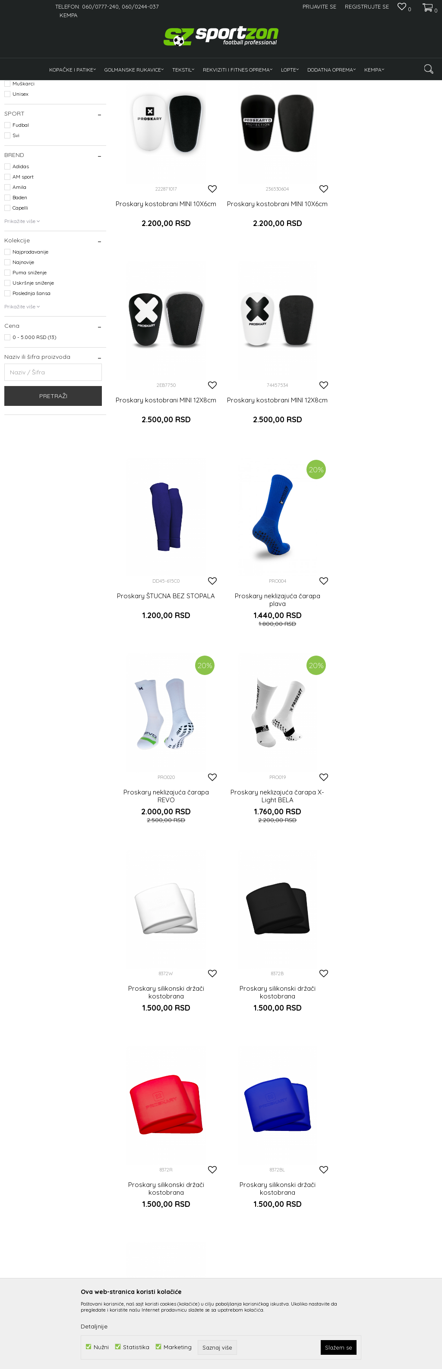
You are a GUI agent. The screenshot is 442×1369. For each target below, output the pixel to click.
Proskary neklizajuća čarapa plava (386, 482)
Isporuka (273, 1259)
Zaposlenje (130, 1271)
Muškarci (24, 163)
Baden (20, 277)
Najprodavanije (30, 332)
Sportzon (14, 85)
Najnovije (23, 342)
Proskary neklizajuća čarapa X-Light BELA (276, 676)
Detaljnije (94, 1326)
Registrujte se (367, 6)
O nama (126, 1259)
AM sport (23, 257)
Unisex (20, 174)
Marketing (178, 1347)
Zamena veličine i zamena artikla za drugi (294, 1275)
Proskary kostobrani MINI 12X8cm (387, 283)
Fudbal (21, 205)
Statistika (136, 1347)
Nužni (101, 1347)
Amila (19, 267)
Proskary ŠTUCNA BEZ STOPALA (276, 478)
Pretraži (53, 476)
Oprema (18, 135)
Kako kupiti (204, 1265)
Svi (16, 215)
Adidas (21, 246)
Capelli (20, 288)
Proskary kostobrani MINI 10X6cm (166, 283)
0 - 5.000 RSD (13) (35, 417)
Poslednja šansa (32, 373)
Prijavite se (316, 1181)
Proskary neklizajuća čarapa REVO (165, 676)
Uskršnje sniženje (33, 363)
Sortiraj (332, 100)
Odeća (15, 125)
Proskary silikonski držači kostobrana (387, 676)
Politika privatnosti (213, 1277)
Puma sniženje (30, 352)
